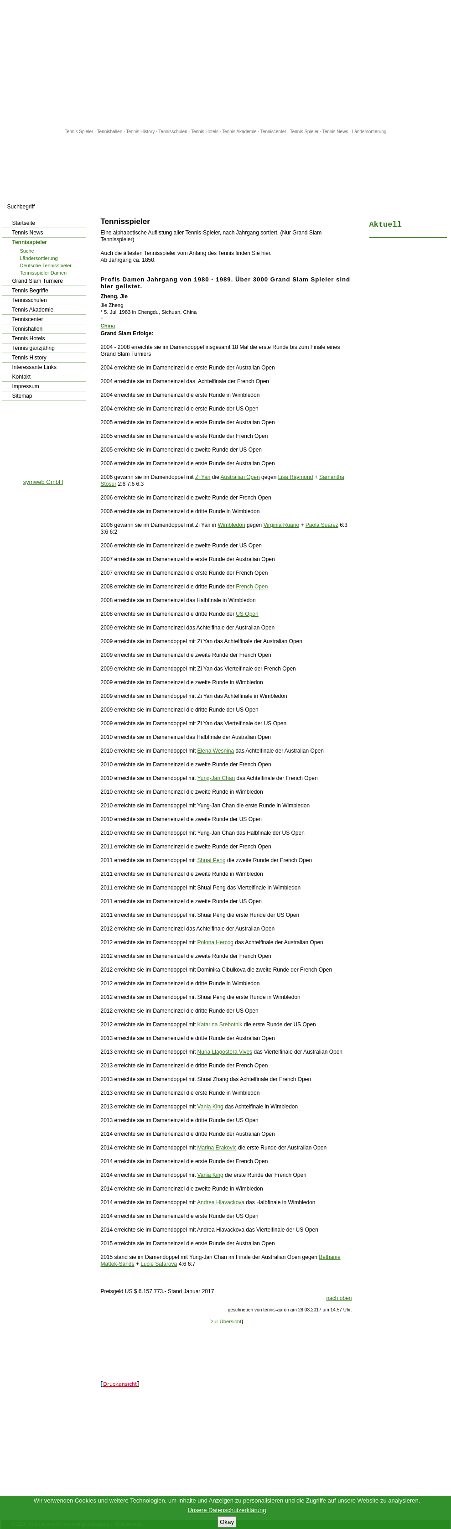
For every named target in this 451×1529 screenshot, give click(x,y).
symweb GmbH (43, 481)
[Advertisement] (225, 64)
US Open (247, 614)
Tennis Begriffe (30, 290)
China (108, 325)
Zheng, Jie (114, 296)
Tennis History (140, 131)
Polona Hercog (215, 942)
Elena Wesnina (215, 751)
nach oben (339, 1298)
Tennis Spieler (79, 131)
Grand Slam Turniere (37, 281)
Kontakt (21, 377)
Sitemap (22, 396)
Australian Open (240, 477)
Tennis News (335, 131)
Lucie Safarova (158, 1264)
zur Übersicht (226, 1321)
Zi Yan (203, 477)
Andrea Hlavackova (220, 1202)
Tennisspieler (29, 242)
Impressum (25, 386)
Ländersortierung (369, 131)
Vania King (210, 1106)
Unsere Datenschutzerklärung (227, 1510)
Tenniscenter (273, 131)
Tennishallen (110, 131)
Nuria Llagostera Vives (225, 1052)
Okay (227, 1522)
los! (86, 206)
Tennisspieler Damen (43, 273)
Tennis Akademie (240, 131)
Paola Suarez (322, 525)
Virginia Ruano (282, 525)
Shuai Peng (211, 860)
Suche (27, 251)
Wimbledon (231, 525)
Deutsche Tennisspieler (46, 265)
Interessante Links (34, 367)
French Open (252, 586)
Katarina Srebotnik (220, 1024)
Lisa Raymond (295, 477)
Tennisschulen (172, 131)
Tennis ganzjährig (33, 348)
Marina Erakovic (217, 1147)
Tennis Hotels (205, 131)
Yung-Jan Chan (216, 778)
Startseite (24, 223)
